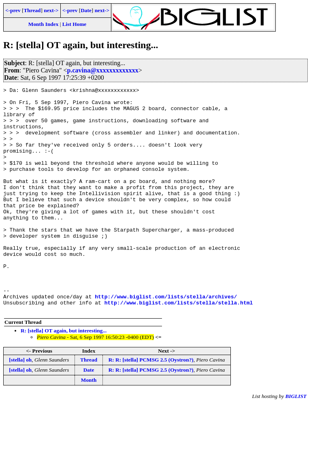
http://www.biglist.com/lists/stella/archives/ (166, 339)
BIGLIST (296, 441)
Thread (31, 10)
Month (89, 425)
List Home (74, 24)
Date (86, 10)
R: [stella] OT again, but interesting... (64, 375)
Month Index (43, 24)
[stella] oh (20, 405)
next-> (51, 10)
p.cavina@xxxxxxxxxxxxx (102, 70)
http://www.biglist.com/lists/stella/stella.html (178, 346)
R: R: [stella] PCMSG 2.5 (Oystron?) (151, 405)
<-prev (13, 10)
